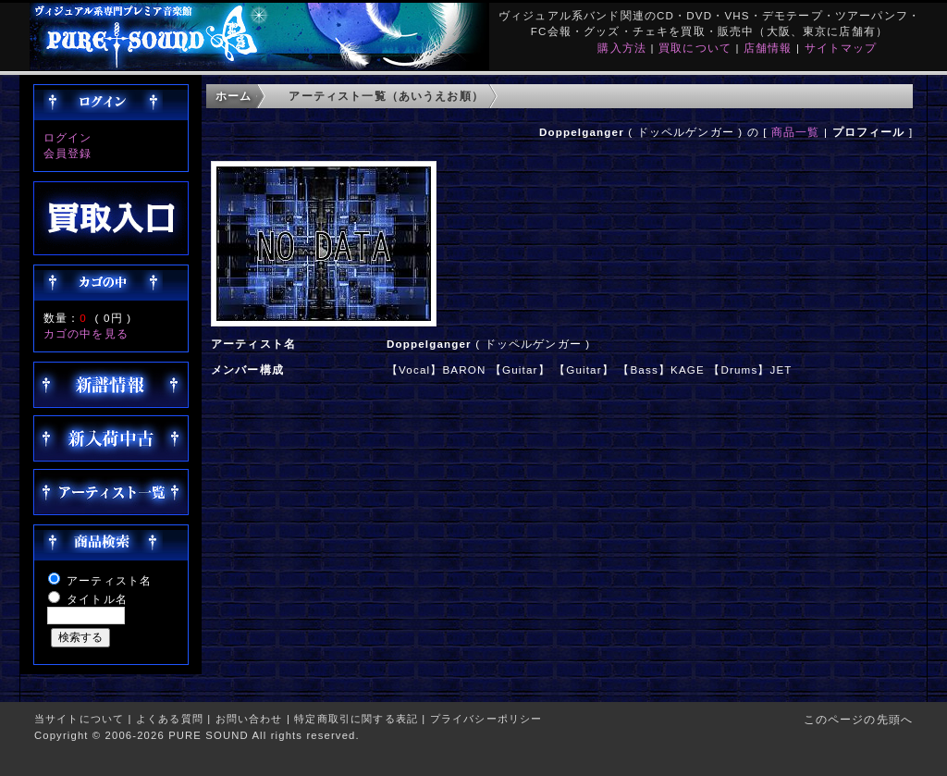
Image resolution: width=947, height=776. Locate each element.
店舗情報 (768, 48)
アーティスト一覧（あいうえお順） (386, 96)
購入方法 (621, 48)
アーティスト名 (109, 580)
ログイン (67, 137)
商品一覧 (795, 132)
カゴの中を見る (86, 333)
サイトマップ (841, 48)
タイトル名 (97, 599)
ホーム (233, 96)
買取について (695, 48)
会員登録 (67, 153)
